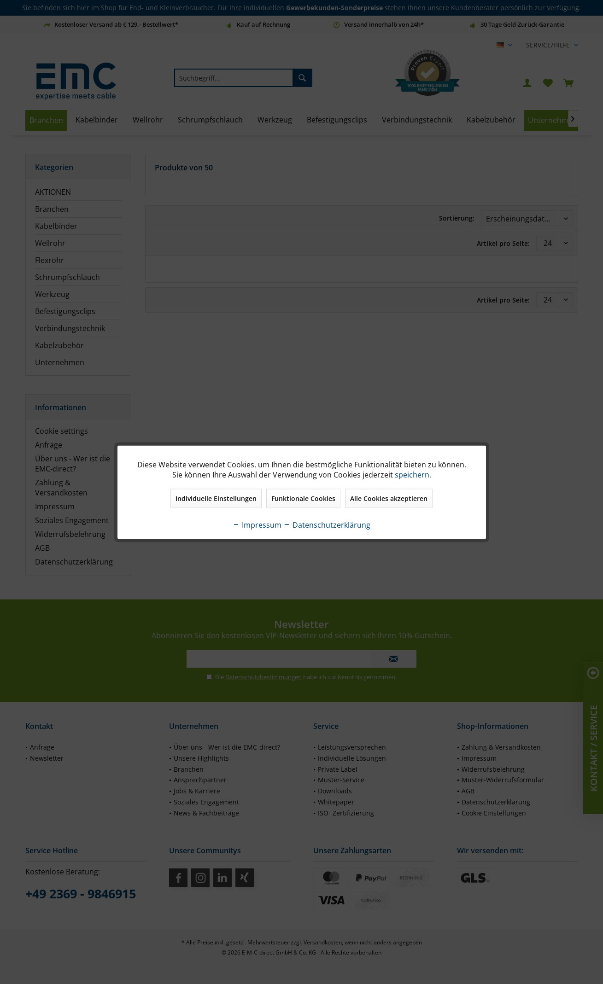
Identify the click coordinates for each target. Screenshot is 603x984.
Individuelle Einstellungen (216, 498)
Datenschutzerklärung (326, 524)
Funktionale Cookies (303, 498)
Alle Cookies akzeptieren (388, 498)
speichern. (413, 474)
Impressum (257, 524)
